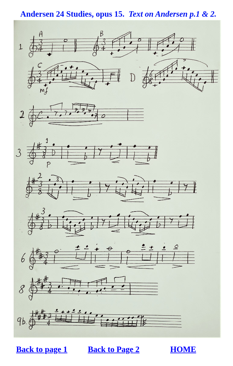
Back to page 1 (41, 349)
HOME (183, 349)
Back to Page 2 (114, 349)
